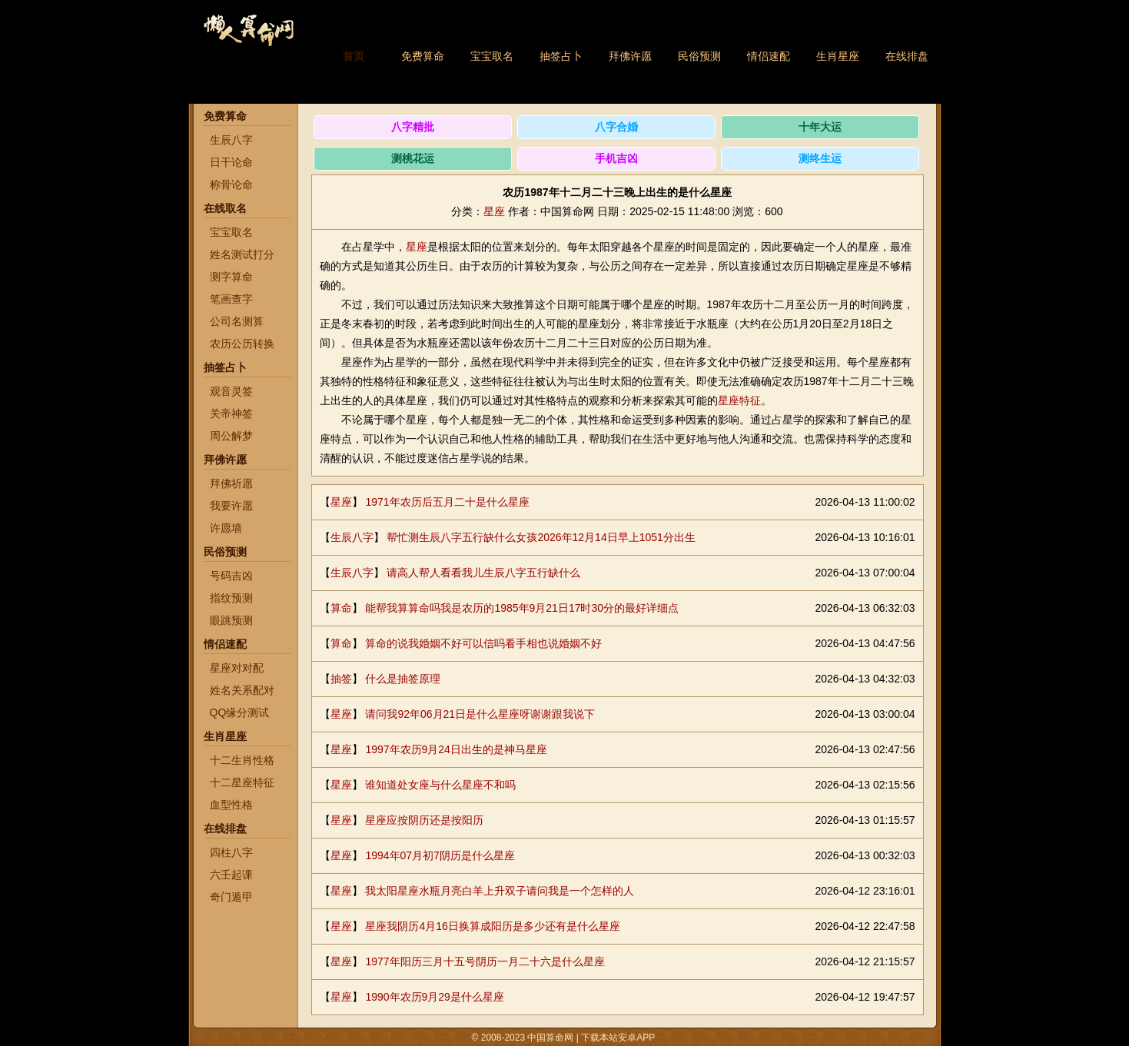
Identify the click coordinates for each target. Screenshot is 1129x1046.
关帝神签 (231, 413)
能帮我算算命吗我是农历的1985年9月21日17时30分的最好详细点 (522, 608)
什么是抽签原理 (402, 678)
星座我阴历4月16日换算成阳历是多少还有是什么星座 (492, 926)
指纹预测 (231, 598)
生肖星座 (837, 56)
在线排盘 (906, 56)
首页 (353, 56)
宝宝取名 (491, 56)
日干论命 (231, 162)
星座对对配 (237, 668)
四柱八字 (231, 852)
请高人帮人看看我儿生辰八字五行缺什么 (483, 572)
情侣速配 (768, 56)
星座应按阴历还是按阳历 (424, 820)
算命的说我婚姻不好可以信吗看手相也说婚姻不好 (483, 643)
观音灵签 (231, 391)
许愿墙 (226, 528)
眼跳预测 (231, 620)
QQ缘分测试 (240, 712)
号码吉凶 (231, 575)
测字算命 (231, 277)
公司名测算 (237, 321)
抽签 (341, 678)
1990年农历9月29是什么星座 (434, 997)
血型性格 (231, 805)
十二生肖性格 (242, 760)
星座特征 (739, 400)
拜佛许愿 (630, 56)
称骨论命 (231, 184)
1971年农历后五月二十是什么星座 (447, 502)
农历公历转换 (242, 343)
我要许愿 (231, 506)
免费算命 (422, 56)
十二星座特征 (242, 782)
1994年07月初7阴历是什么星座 (440, 855)
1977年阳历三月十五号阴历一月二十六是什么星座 (484, 961)
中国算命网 (248, 39)
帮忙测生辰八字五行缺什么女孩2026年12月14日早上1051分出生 (541, 537)
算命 (341, 608)
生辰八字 (231, 140)
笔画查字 (231, 299)
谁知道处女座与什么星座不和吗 (440, 785)
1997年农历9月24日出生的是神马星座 (456, 749)
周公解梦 (231, 436)
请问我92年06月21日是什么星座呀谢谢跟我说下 (480, 714)
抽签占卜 (561, 56)
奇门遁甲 (231, 897)
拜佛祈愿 (231, 483)
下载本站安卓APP (618, 1037)
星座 (494, 211)
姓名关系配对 (242, 690)
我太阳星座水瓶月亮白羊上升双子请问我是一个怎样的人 (499, 891)
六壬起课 (231, 874)
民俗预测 (699, 56)
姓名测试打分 (242, 254)
